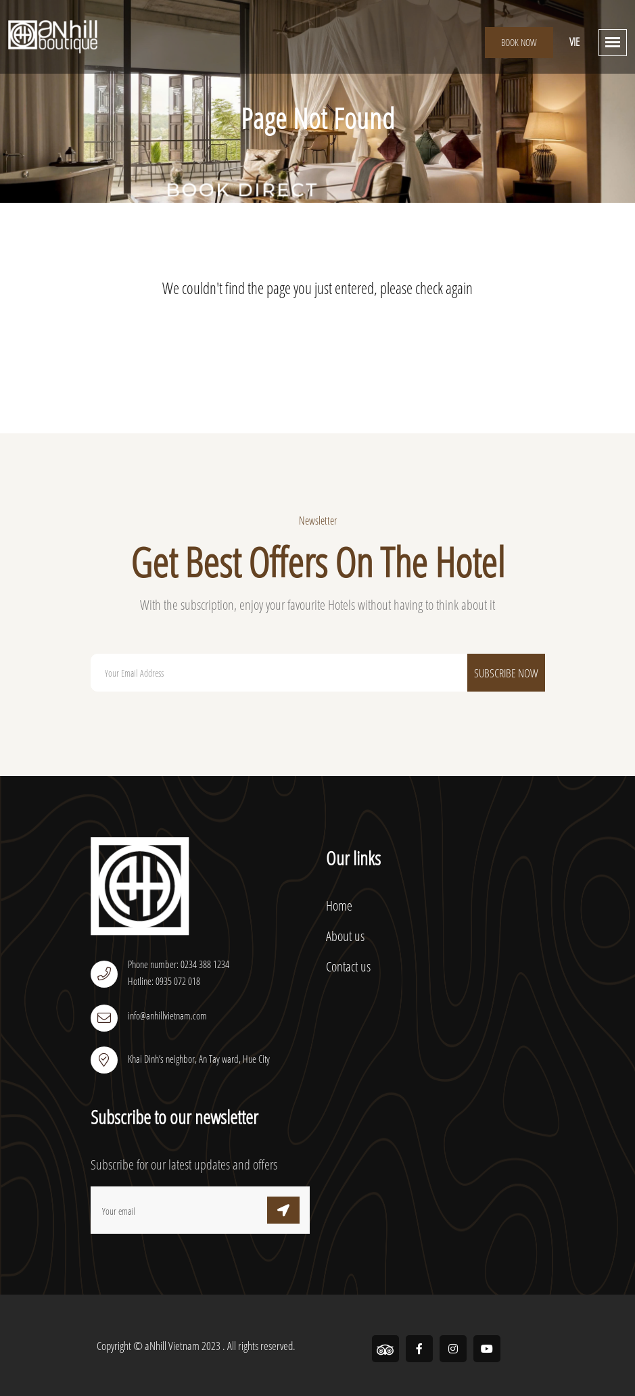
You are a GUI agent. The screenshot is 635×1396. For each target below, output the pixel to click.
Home (339, 905)
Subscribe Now (506, 673)
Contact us (348, 966)
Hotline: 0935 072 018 (164, 981)
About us (345, 936)
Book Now (519, 42)
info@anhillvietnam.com (167, 1015)
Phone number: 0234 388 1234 (178, 964)
